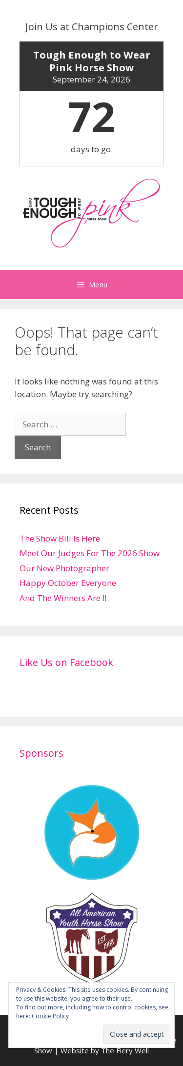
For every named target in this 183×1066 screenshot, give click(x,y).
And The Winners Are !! (63, 597)
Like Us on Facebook (66, 662)
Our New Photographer (64, 568)
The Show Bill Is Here (60, 538)
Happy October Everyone (68, 582)
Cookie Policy (50, 1016)
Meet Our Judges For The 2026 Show (90, 553)
